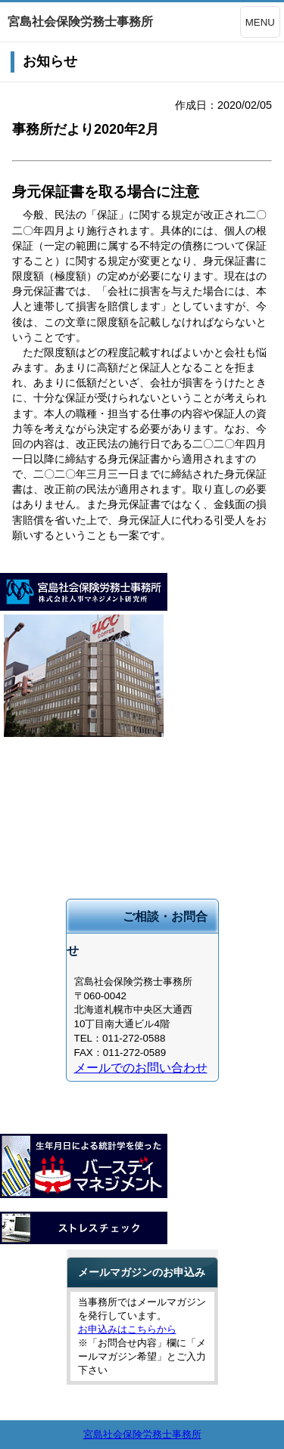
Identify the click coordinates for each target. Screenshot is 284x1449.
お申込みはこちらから (127, 1329)
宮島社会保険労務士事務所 (142, 1434)
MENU (260, 22)
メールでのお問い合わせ (141, 1067)
